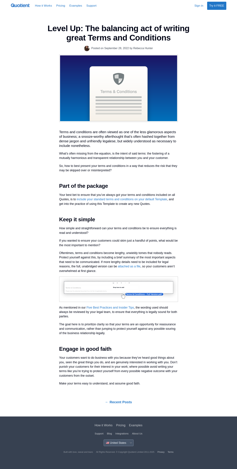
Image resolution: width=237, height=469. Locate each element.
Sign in (198, 5)
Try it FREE (216, 5)
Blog (109, 433)
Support (91, 5)
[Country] (119, 443)
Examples (75, 5)
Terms (170, 452)
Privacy (160, 452)
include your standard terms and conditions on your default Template (122, 199)
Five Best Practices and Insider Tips (110, 307)
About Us (137, 433)
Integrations (122, 433)
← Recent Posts (118, 402)
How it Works (43, 5)
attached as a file (129, 266)
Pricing (60, 5)
